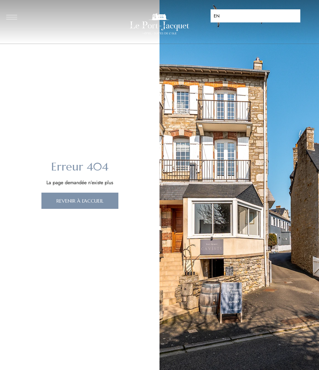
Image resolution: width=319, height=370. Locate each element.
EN (217, 16)
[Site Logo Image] (159, 23)
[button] (79, 201)
